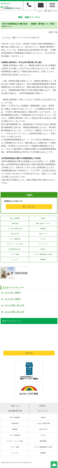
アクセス (43, 239)
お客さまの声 (15, 234)
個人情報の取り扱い (15, 249)
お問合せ (43, 249)
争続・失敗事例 (15, 218)
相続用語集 (43, 441)
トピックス (14, 259)
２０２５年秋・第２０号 (14, 305)
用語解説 (43, 259)
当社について (43, 234)
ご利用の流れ (15, 223)
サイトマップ (43, 244)
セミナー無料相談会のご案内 (43, 254)
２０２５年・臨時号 (12, 293)
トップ (39, 11)
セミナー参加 (15, 254)
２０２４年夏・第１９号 (14, 312)
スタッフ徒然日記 (14, 239)
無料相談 (43, 228)
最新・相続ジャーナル (43, 223)
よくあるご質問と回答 (15, 228)
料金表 (43, 218)
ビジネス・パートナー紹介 (15, 244)
